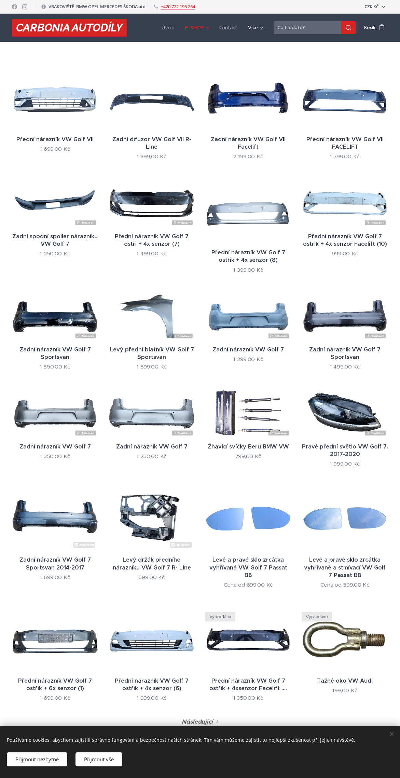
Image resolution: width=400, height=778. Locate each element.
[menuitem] (170, 27)
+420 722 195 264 (178, 6)
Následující (197, 721)
